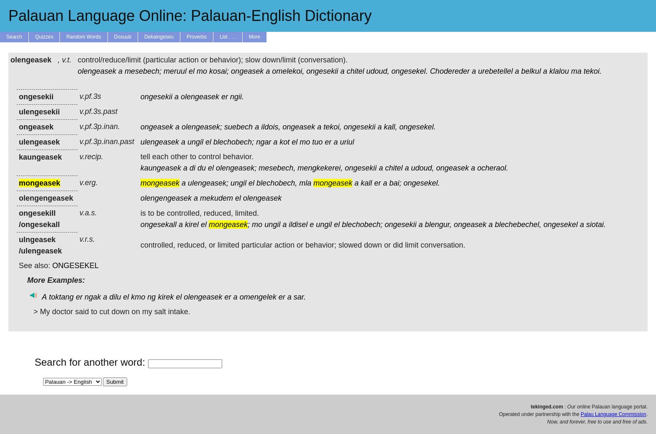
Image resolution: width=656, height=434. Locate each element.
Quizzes (44, 37)
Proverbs (197, 37)
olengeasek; (202, 127)
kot (284, 142)
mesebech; (143, 71)
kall (366, 183)
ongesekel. (410, 71)
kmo (138, 297)
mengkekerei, (320, 168)
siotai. (596, 224)
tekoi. (593, 71)
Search (14, 37)
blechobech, (276, 183)
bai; (395, 183)
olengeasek (97, 71)
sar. (300, 297)
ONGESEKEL (75, 265)
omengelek (258, 297)
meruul (175, 71)
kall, (390, 127)
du (201, 168)
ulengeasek (160, 142)
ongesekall (159, 224)
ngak (93, 297)
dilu (115, 297)
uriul (347, 142)
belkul (531, 71)
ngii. (237, 97)
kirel (192, 224)
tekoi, (332, 127)
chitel (355, 71)
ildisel (298, 224)
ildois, (270, 127)
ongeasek (247, 71)
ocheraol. (492, 168)
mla (305, 183)
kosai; (219, 71)
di (192, 168)
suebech (238, 127)
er (224, 97)
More (254, 37)
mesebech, (277, 168)
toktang (61, 297)
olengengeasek (166, 198)
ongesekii (322, 71)
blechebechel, (518, 224)
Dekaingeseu (159, 37)
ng (151, 297)
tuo (317, 142)
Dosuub (122, 37)
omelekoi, (288, 71)
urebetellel (495, 71)
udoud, (377, 71)
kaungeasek (161, 168)
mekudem (216, 198)
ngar (263, 142)
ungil (195, 142)
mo (202, 71)
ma (576, 71)
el (192, 71)
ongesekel (560, 224)
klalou (559, 71)
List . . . (228, 37)
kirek (166, 297)
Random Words (83, 37)
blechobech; (233, 142)
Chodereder (450, 71)
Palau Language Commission (613, 414)
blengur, (438, 224)
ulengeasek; (208, 183)
